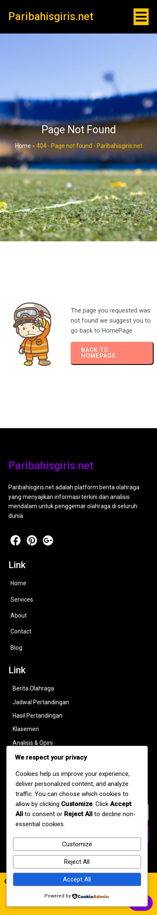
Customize (77, 844)
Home (23, 145)
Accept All (77, 879)
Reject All (77, 862)
